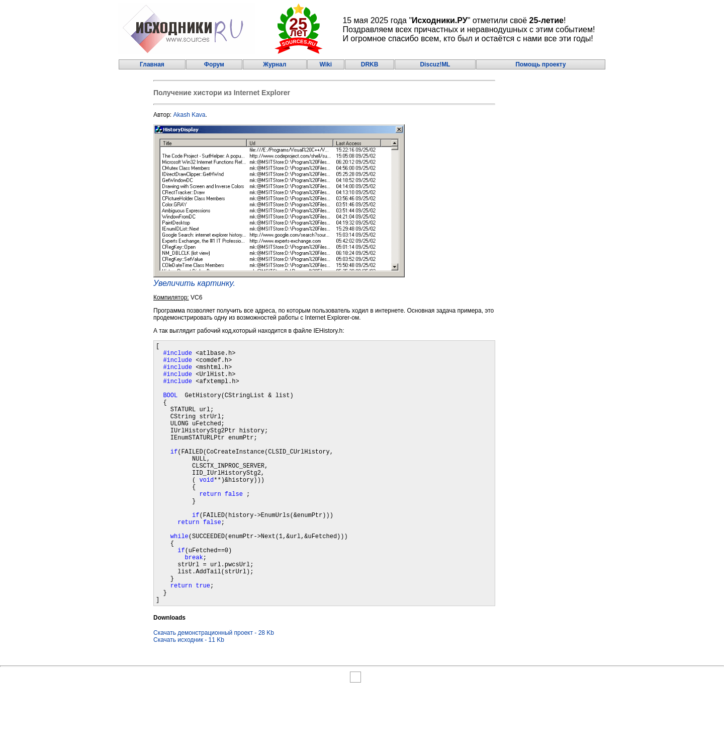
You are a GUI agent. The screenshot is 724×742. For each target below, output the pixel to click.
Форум (214, 64)
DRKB (370, 64)
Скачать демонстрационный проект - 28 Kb (213, 688)
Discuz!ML (435, 64)
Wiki (325, 64)
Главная (152, 64)
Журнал (274, 64)
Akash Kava (189, 114)
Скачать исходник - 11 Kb (188, 695)
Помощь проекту (540, 64)
